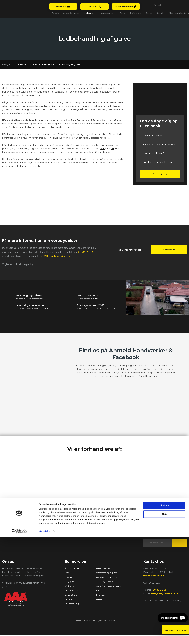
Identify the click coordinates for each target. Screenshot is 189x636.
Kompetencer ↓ (107, 13)
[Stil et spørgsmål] (173, 617)
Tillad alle (164, 604)
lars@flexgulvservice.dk (54, 256)
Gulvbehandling (41, 64)
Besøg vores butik (153, 576)
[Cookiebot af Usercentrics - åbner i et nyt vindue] (19, 630)
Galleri (149, 13)
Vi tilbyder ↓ (89, 13)
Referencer (135, 13)
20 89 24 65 (86, 251)
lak (112, 148)
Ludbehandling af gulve (66, 64)
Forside (55, 13)
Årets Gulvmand (71, 13)
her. (96, 299)
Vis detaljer (45, 630)
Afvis (164, 613)
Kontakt (160, 13)
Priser (123, 13)
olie (102, 148)
